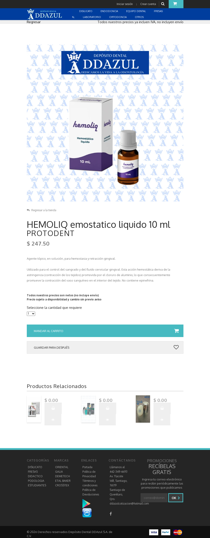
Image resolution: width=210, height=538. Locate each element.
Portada (87, 467)
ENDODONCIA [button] (110, 11)
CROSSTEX (62, 485)
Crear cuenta (148, 4)
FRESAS (33, 471)
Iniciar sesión (125, 4)
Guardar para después (106, 347)
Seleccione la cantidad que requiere (54, 308)
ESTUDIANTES (37, 485)
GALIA (59, 471)
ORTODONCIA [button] (118, 17)
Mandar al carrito (106, 330)
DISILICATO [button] (86, 11)
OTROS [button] (139, 17)
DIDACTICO (35, 476)
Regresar (34, 22)
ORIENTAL (61, 467)
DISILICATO (35, 467)
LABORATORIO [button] (92, 17)
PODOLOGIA (36, 480)
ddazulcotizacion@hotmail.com (129, 503)
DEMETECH (62, 476)
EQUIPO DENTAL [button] (136, 11)
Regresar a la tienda (41, 210)
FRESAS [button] (158, 11)
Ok (176, 498)
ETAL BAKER (63, 480)
